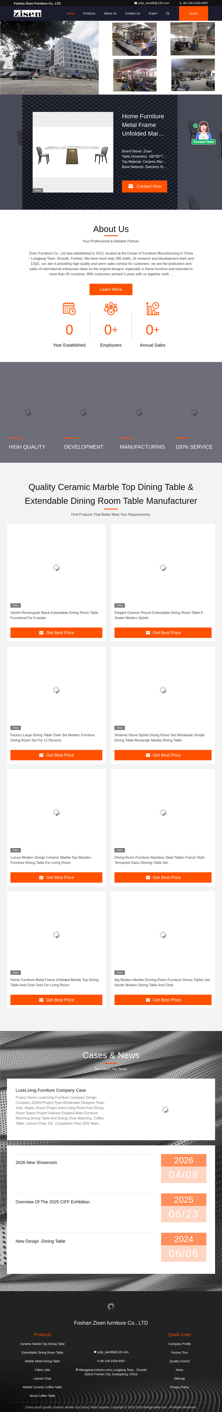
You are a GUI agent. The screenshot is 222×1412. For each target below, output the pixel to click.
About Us (110, 13)
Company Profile (179, 1344)
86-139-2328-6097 (193, 3)
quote (193, 13)
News (179, 1370)
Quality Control (180, 1361)
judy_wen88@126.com (152, 3)
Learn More (111, 289)
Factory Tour (179, 1352)
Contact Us (132, 13)
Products (89, 13)
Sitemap (179, 1378)
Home (71, 13)
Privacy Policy (179, 1387)
